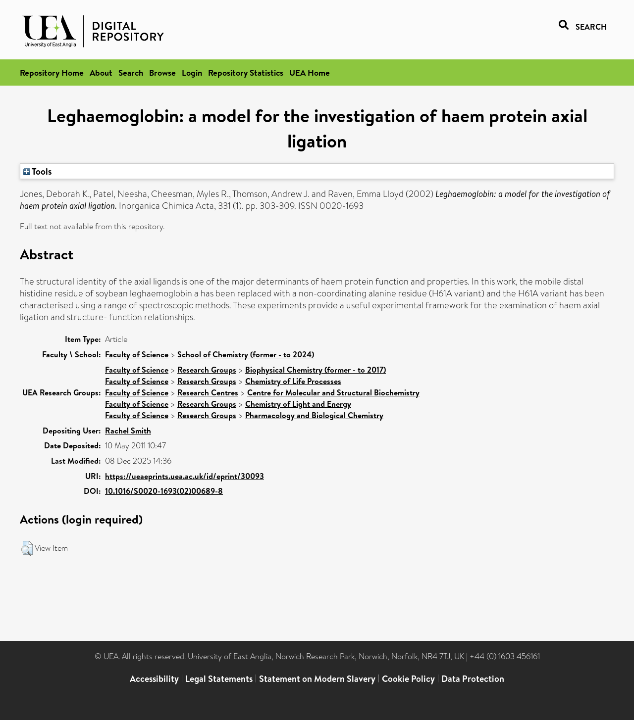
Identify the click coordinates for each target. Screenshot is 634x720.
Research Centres (207, 392)
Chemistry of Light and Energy (298, 403)
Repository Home (52, 72)
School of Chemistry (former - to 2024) (245, 354)
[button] (27, 548)
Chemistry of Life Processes (293, 381)
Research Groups (206, 369)
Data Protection (472, 678)
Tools (37, 171)
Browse (162, 72)
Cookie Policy (408, 678)
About (101, 72)
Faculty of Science (136, 354)
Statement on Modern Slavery (317, 678)
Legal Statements (219, 678)
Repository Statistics (245, 72)
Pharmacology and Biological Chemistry (314, 415)
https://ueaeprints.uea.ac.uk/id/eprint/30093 (184, 476)
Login (192, 72)
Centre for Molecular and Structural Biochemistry (333, 392)
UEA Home (309, 72)
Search (130, 72)
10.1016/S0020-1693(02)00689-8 (164, 490)
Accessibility (154, 678)
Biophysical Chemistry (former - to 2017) (315, 369)
